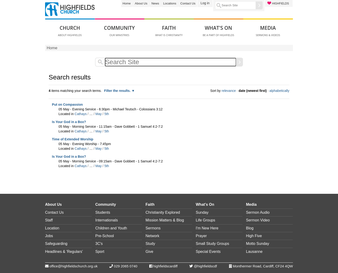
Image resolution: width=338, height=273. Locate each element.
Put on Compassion (67, 104)
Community (105, 204)
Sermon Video (258, 220)
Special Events (208, 252)
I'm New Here (207, 228)
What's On (205, 204)
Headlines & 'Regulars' (64, 252)
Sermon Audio (258, 212)
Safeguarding (56, 244)
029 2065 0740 (125, 266)
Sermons (153, 228)
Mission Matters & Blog (165, 220)
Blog (250, 228)
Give (149, 252)
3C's (99, 244)
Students (102, 212)
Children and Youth (111, 228)
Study (150, 244)
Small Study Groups (212, 244)
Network (152, 236)
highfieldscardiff (165, 266)
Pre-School (104, 236)
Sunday (202, 212)
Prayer (201, 236)
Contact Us (187, 3)
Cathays (81, 114)
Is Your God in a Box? (69, 122)
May (99, 114)
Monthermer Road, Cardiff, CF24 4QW (263, 266)
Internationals (106, 220)
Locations (169, 3)
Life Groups (205, 220)
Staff (49, 220)
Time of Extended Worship (72, 139)
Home (127, 3)
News (155, 3)
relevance (229, 91)
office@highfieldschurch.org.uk (74, 266)
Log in (204, 3)
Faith (150, 204)
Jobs (49, 236)
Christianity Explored (163, 212)
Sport (99, 252)
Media (251, 204)
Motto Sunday (257, 244)
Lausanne (254, 252)
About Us (141, 3)
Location (52, 228)
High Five (254, 236)
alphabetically (279, 91)
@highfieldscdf (205, 266)
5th (106, 114)
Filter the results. (117, 91)
